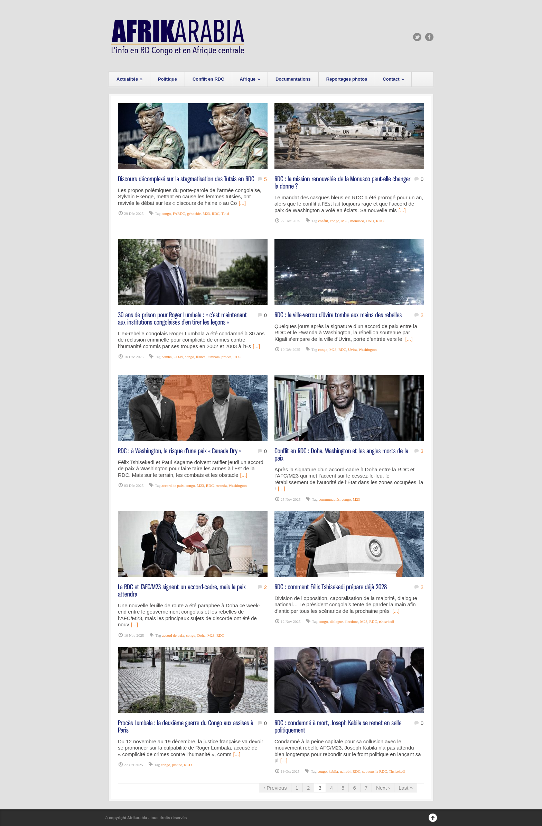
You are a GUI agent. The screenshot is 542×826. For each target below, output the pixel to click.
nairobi (345, 771)
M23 (206, 213)
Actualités (129, 79)
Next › (383, 788)
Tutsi (225, 213)
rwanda (221, 485)
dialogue (336, 621)
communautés (329, 499)
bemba (166, 357)
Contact (393, 79)
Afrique (250, 79)
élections (351, 621)
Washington (367, 349)
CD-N (178, 357)
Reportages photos (346, 79)
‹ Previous (275, 788)
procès (227, 357)
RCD (188, 765)
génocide (194, 213)
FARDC (179, 213)
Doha (201, 635)
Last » (406, 788)
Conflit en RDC (208, 79)
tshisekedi (386, 621)
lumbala (213, 357)
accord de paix (172, 485)
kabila (333, 771)
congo (166, 213)
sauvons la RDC (374, 771)
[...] (242, 203)
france (200, 357)
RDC (216, 213)
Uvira (352, 349)
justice (177, 765)
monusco (357, 221)
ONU (370, 221)
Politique (167, 79)
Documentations (293, 79)
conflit (323, 221)
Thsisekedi (397, 771)
